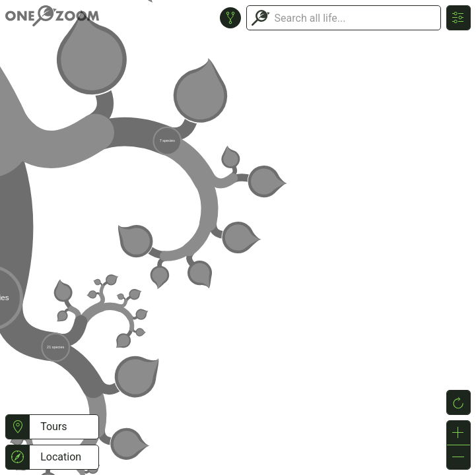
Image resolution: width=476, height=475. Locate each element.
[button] (17, 427)
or (238, 237)
